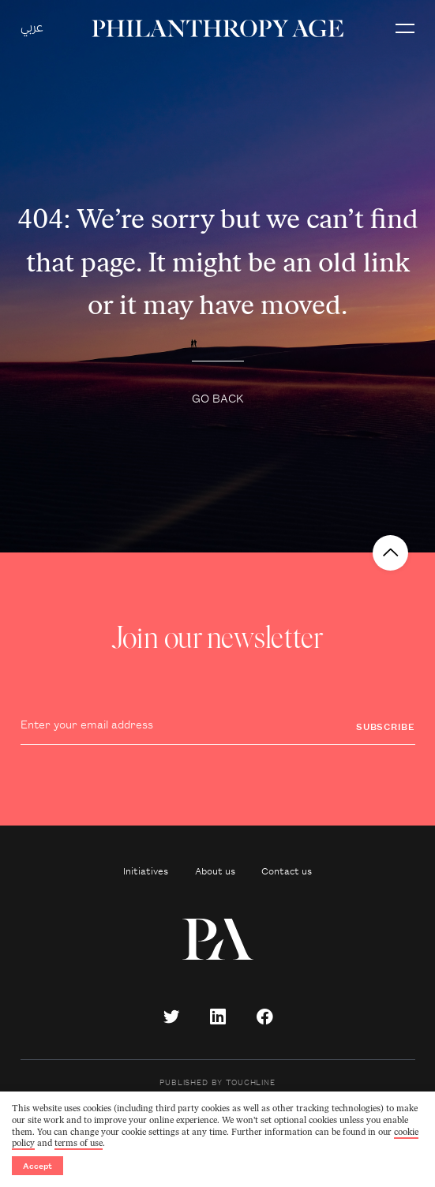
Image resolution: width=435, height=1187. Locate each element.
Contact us (286, 870)
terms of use (78, 1143)
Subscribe (385, 725)
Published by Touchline (217, 1081)
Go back (218, 397)
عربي (32, 28)
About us (215, 870)
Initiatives (145, 870)
